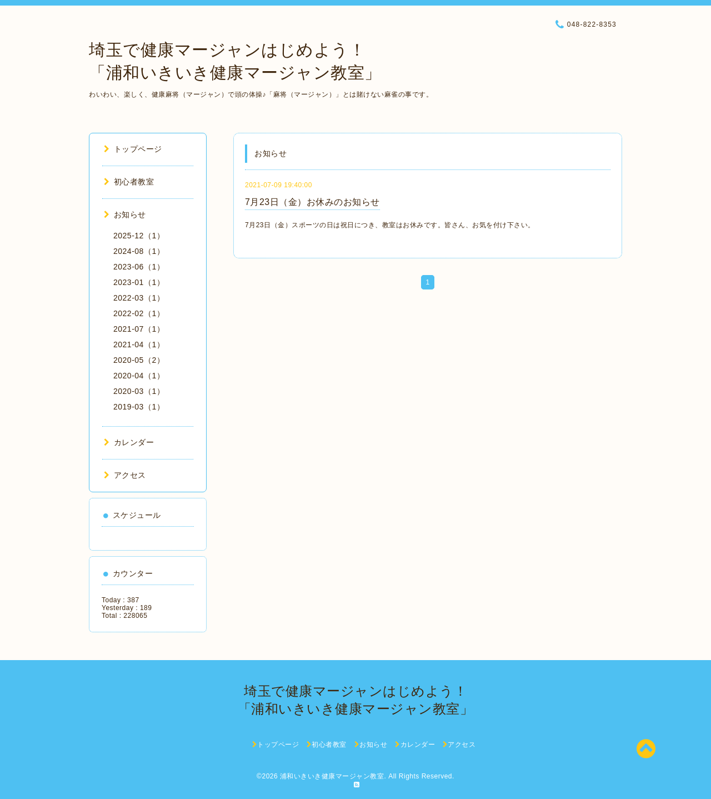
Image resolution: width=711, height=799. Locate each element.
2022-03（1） (138, 297)
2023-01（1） (138, 282)
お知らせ (125, 214)
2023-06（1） (138, 266)
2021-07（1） (138, 328)
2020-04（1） (138, 375)
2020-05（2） (138, 360)
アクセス (125, 475)
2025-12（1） (138, 235)
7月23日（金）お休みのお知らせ (312, 202)
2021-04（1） (138, 344)
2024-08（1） (138, 251)
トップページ (133, 148)
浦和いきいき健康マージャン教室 (332, 776)
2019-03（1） (138, 406)
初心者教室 (129, 181)
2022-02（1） (138, 313)
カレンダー (129, 442)
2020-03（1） (138, 391)
